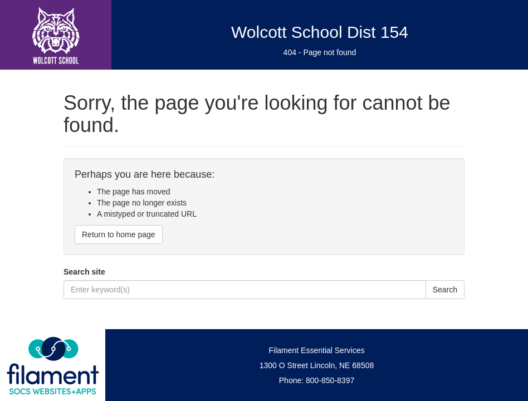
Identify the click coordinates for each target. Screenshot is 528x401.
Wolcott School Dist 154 (319, 32)
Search (445, 289)
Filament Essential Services (317, 350)
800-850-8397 (330, 380)
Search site (84, 271)
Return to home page (118, 234)
